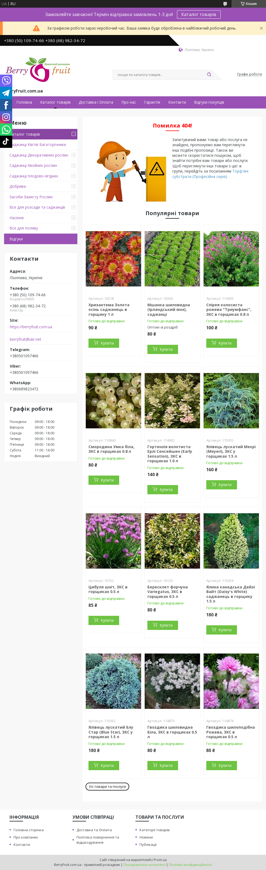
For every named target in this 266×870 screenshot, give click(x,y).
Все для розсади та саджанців (37, 207)
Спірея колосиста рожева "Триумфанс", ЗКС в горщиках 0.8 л (228, 309)
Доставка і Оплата (96, 102)
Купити (107, 343)
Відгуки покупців (209, 102)
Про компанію (26, 837)
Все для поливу (24, 228)
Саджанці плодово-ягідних (34, 176)
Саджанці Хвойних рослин (33, 165)
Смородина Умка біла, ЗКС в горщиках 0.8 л (111, 449)
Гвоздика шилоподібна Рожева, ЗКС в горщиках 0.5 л (230, 732)
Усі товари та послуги (107, 786)
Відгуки (16, 238)
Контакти (177, 102)
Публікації (148, 844)
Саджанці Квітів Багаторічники (38, 144)
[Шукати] (209, 75)
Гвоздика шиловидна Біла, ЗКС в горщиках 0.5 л (172, 732)
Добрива (18, 186)
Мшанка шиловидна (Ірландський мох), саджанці (168, 309)
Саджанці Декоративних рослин (39, 155)
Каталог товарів (198, 14)
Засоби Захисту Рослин (31, 196)
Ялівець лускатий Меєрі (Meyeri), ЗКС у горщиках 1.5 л (231, 451)
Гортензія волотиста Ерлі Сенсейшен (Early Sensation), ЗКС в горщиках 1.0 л (169, 454)
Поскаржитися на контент (144, 864)
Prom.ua (160, 860)
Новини (146, 837)
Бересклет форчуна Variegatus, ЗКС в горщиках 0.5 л (167, 591)
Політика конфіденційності (190, 864)
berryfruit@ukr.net (25, 339)
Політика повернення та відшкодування (98, 840)
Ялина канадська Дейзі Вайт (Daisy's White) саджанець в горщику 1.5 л (230, 594)
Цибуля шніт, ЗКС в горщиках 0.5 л (108, 589)
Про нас (128, 102)
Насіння (17, 217)
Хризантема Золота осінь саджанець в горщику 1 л (108, 309)
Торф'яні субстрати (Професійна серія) (210, 173)
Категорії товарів (155, 829)
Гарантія (152, 102)
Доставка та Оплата (94, 829)
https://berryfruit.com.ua (31, 326)
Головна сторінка (29, 829)
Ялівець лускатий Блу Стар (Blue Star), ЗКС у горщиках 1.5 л (110, 732)
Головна (24, 102)
